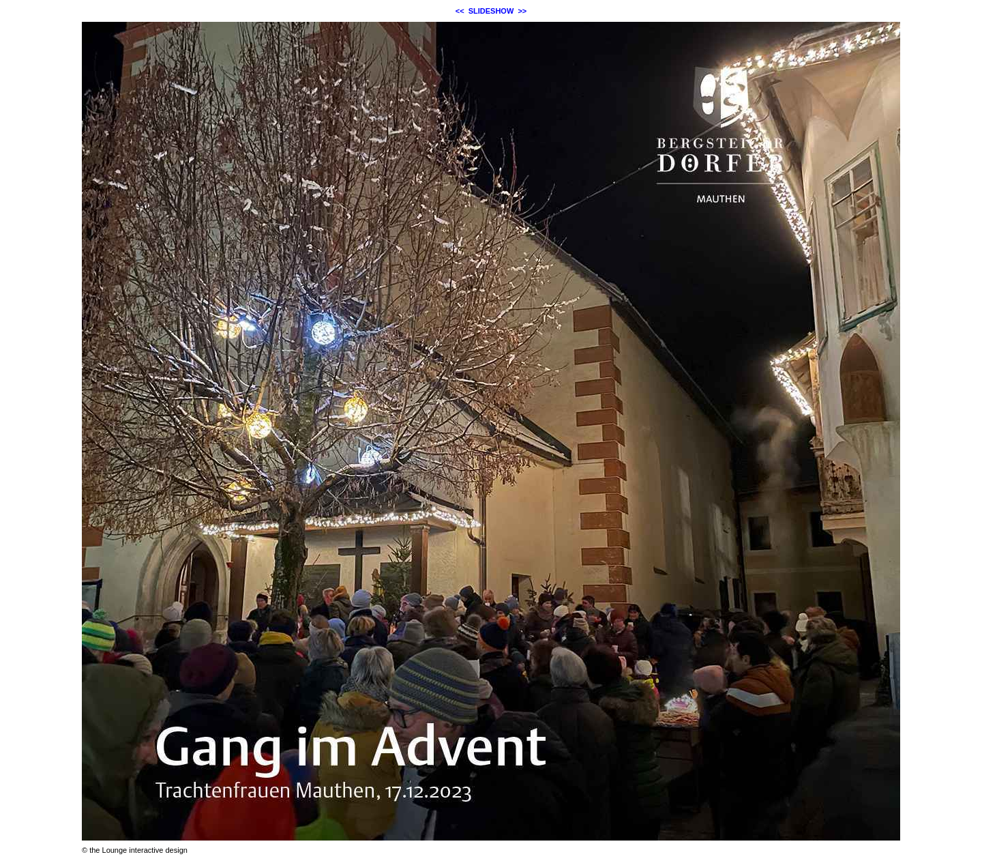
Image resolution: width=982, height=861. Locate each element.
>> (522, 11)
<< (460, 11)
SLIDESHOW (491, 11)
